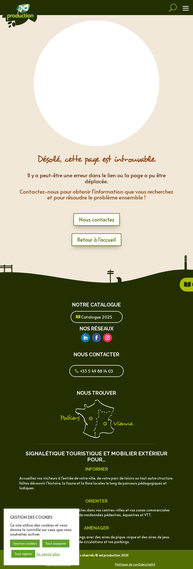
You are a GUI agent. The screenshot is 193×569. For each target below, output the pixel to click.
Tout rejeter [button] (23, 553)
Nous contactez (96, 219)
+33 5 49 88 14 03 (96, 371)
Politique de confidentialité (135, 564)
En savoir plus (48, 554)
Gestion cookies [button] (25, 543)
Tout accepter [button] (55, 543)
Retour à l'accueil (96, 239)
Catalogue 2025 (96, 317)
